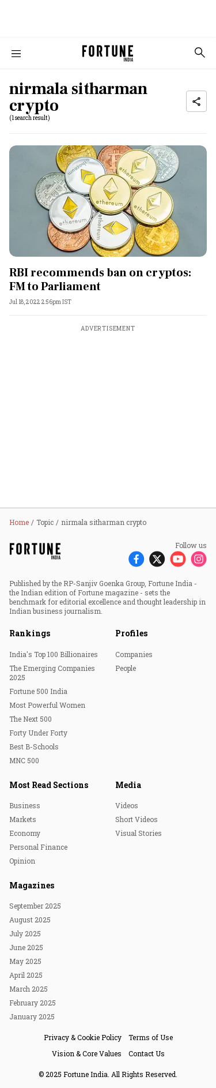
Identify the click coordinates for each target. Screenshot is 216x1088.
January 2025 (32, 1016)
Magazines (31, 885)
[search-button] (200, 52)
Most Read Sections (48, 784)
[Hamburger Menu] (16, 54)
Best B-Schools (34, 746)
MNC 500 (24, 760)
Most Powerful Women (47, 705)
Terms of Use (150, 1037)
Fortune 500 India (38, 691)
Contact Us (146, 1053)
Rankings (29, 633)
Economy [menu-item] (24, 833)
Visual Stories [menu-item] (138, 833)
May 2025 (25, 961)
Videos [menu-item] (126, 805)
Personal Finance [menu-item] (38, 846)
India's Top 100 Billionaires (53, 654)
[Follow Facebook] (136, 558)
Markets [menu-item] (22, 819)
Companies (134, 654)
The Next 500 (30, 718)
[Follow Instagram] (199, 558)
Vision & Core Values (87, 1053)
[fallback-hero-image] (108, 201)
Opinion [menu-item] (22, 860)
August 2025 (30, 919)
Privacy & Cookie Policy (83, 1037)
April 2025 (26, 975)
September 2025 (35, 905)
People (125, 668)
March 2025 (28, 988)
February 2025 (32, 1002)
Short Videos (136, 819)
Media (128, 784)
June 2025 (26, 947)
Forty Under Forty (38, 732)
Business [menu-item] (24, 805)
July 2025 (25, 933)
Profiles (131, 633)
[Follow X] (157, 558)
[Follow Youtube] (178, 558)
